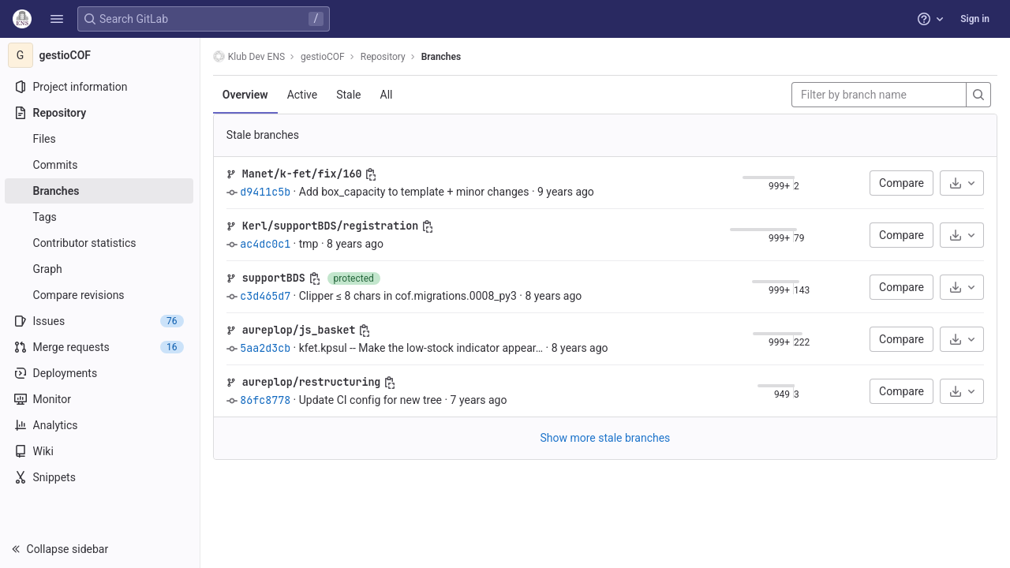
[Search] (978, 94)
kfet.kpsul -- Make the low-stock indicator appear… (422, 348)
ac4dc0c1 (266, 244)
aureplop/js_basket (300, 330)
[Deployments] (100, 373)
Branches (442, 56)
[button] (56, 19)
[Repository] (100, 112)
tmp (310, 243)
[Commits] (100, 165)
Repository (384, 56)
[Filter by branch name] (879, 94)
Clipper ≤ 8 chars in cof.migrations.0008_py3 (409, 296)
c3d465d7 (266, 296)
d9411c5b (266, 192)
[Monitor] (100, 399)
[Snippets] (100, 477)
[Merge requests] (100, 347)
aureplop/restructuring (313, 382)
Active (304, 94)
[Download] (962, 183)
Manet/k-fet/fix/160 (304, 173)
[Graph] (100, 269)
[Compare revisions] (100, 295)
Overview (247, 94)
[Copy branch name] (373, 174)
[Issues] (100, 321)
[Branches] (100, 191)
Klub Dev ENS (250, 56)
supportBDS (275, 278)
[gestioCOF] (101, 55)
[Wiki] (100, 451)
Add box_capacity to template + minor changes (416, 191)
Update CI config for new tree (372, 400)
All (388, 94)
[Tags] (100, 217)
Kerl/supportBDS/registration (332, 226)
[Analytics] (100, 425)
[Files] (100, 138)
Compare (901, 183)
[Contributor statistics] (100, 243)
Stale (350, 94)
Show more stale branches (606, 438)
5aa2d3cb (266, 348)
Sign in (974, 18)
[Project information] (100, 86)
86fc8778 (266, 400)
